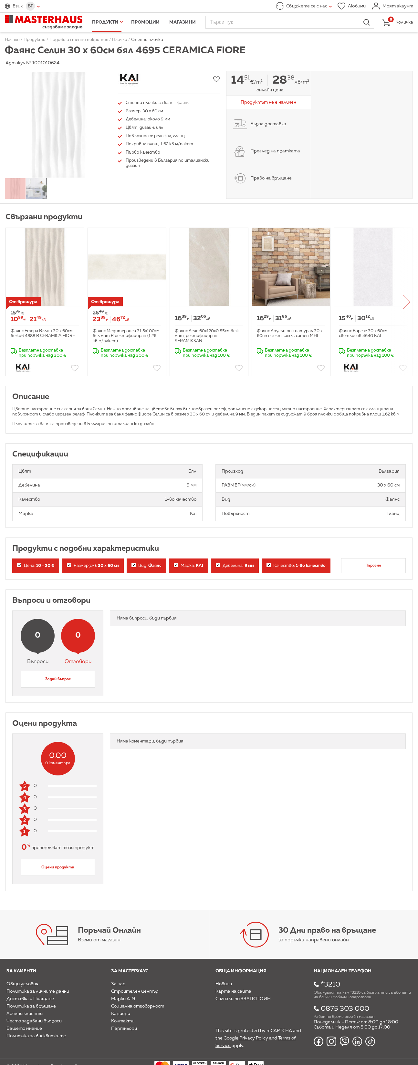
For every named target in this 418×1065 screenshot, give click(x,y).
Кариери (120, 1013)
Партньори (124, 1028)
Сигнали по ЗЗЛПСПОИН (243, 999)
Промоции (145, 22)
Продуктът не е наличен (268, 102)
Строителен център (135, 991)
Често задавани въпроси (34, 1021)
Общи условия (22, 984)
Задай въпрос (58, 679)
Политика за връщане (31, 1006)
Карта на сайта (233, 991)
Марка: (188, 565)
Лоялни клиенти (24, 1013)
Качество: (296, 565)
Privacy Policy (253, 1038)
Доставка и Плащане (30, 999)
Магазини (182, 22)
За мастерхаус (129, 971)
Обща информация (240, 971)
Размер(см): (93, 565)
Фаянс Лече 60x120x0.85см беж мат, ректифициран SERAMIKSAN (207, 336)
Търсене (373, 566)
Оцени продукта (57, 867)
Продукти (105, 22)
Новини (223, 984)
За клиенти (21, 971)
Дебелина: (235, 565)
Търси (367, 22)
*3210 (330, 984)
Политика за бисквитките (36, 1036)
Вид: (146, 565)
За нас (118, 984)
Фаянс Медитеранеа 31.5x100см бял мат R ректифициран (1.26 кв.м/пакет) (126, 336)
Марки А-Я (123, 999)
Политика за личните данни (37, 991)
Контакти (122, 1021)
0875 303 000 (345, 1008)
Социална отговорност (137, 1006)
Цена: (35, 565)
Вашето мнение (24, 1028)
